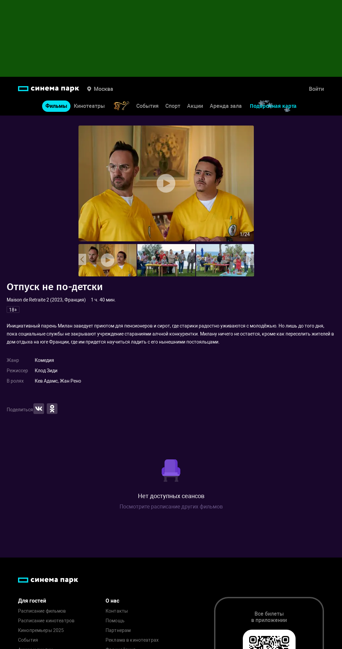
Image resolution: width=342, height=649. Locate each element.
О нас (112, 601)
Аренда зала (226, 106)
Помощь (115, 620)
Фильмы (56, 106)
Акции (195, 106)
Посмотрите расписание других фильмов (171, 506)
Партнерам (118, 630)
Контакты (117, 611)
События (147, 106)
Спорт (172, 106)
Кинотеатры (89, 106)
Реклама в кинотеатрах (132, 640)
